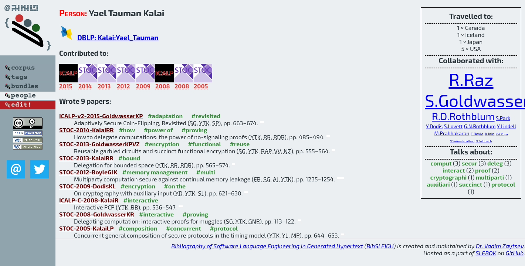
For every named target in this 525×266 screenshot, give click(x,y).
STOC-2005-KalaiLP (86, 228)
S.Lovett (453, 126)
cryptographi (448, 177)
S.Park (503, 118)
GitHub (515, 252)
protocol (503, 184)
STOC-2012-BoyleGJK (88, 171)
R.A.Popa (502, 134)
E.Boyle (477, 134)
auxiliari (438, 184)
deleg (495, 163)
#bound (129, 157)
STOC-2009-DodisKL (87, 186)
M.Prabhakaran (451, 133)
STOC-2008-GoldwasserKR (96, 214)
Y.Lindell (506, 126)
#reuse (240, 143)
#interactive (140, 200)
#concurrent (183, 228)
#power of (158, 129)
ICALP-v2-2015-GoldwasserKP (101, 115)
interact (454, 170)
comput (440, 163)
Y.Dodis (434, 126)
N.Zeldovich (484, 141)
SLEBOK (485, 252)
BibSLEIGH (379, 245)
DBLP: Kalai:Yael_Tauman (118, 37)
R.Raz (470, 79)
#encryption (162, 143)
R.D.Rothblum (463, 116)
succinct (470, 184)
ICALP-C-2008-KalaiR (88, 200)
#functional (204, 143)
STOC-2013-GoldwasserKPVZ (99, 143)
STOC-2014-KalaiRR (86, 129)
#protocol (224, 228)
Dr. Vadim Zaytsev (500, 245)
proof (483, 170)
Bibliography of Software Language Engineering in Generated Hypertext (267, 245)
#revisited (206, 115)
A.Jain (489, 134)
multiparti (490, 177)
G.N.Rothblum (480, 126)
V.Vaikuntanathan (462, 141)
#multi (205, 171)
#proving (194, 129)
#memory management (155, 171)
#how (127, 129)
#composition (137, 228)
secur (469, 163)
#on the (175, 186)
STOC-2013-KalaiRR (86, 157)
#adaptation (165, 115)
